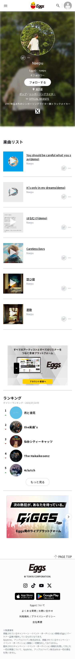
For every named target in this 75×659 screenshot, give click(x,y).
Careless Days (35, 249)
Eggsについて (37, 605)
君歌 (29, 310)
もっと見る (38, 482)
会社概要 (37, 621)
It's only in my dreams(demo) (45, 188)
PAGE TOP (63, 557)
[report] (28, 57)
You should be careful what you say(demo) (48, 157)
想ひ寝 (30, 279)
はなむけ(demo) (36, 218)
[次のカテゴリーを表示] (68, 517)
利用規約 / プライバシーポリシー (37, 616)
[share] (23, 57)
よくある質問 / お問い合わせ (37, 610)
